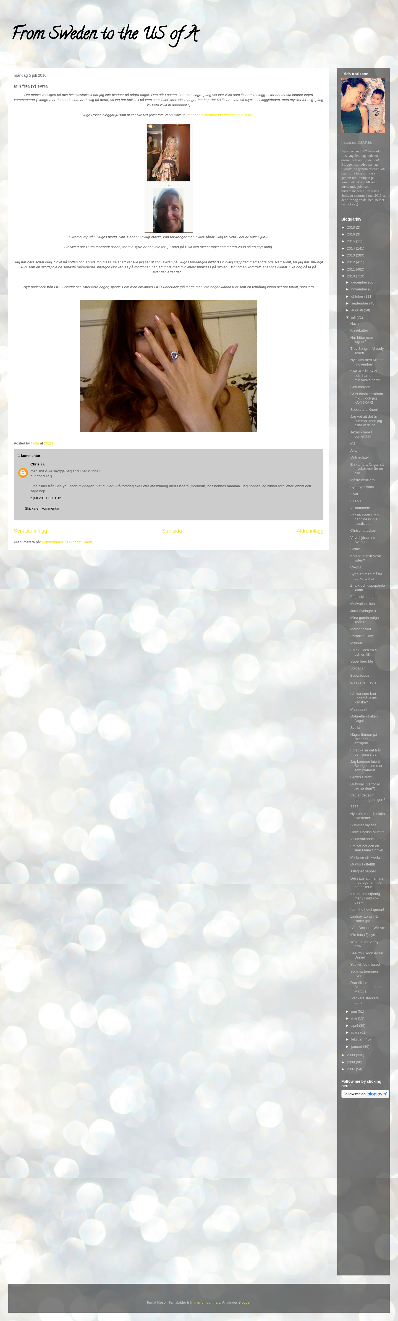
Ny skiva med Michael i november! (367, 362)
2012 (351, 262)
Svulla (355, 728)
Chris (35, 464)
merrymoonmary (207, 1302)
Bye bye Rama (362, 487)
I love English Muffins (367, 832)
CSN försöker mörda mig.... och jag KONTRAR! (366, 398)
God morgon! (360, 387)
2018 (351, 227)
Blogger (244, 1302)
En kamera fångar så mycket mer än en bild (367, 468)
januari (357, 1046)
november (359, 289)
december (359, 282)
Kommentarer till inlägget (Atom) (67, 542)
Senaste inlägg (30, 531)
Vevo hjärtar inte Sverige (363, 540)
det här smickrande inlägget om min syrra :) (221, 115)
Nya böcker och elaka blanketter (367, 816)
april (355, 1025)
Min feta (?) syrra (363, 935)
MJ (352, 443)
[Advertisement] (363, 1187)
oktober (357, 296)
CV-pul (355, 567)
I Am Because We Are (367, 928)
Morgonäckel (360, 629)
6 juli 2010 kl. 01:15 (45, 498)
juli (354, 317)
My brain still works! (365, 857)
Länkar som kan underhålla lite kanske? (363, 698)
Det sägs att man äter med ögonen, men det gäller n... (367, 882)
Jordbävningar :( (363, 611)
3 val (354, 494)
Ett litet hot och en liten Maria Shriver (366, 848)
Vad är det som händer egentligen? (367, 797)
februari (358, 1039)
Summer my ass (363, 825)
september (360, 303)
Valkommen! (360, 508)
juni (354, 1011)
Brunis (355, 549)
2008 (351, 1062)
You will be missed (364, 964)
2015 (351, 241)
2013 (351, 255)
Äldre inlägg (310, 531)
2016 (351, 234)
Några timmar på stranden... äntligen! (363, 738)
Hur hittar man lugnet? (361, 339)
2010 (351, 276)
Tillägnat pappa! (363, 871)
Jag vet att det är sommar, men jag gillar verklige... (366, 420)
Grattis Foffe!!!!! (362, 864)
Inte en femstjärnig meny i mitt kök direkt (365, 898)
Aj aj (353, 450)
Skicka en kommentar (42, 508)
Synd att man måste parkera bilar (366, 576)
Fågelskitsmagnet (364, 597)
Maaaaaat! (358, 709)
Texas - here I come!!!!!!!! (361, 434)
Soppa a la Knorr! (364, 409)
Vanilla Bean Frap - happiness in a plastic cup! (365, 519)
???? (354, 806)
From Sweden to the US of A (104, 36)
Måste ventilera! (363, 480)
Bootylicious (359, 675)
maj (354, 1018)
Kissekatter (359, 330)
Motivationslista (362, 604)
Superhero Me (361, 661)
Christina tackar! (363, 530)
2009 (351, 1055)
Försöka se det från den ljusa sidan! (365, 752)
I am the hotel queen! (367, 909)
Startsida (172, 531)
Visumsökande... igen (367, 839)
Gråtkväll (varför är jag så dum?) (365, 786)
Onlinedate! (359, 457)
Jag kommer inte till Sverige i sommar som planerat (366, 765)
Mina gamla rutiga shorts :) (364, 620)
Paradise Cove (362, 636)
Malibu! (356, 643)
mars (355, 1032)
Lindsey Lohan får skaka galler (364, 918)
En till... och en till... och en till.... (365, 652)
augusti (357, 310)
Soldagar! (358, 668)
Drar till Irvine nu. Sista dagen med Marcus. (365, 987)
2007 (351, 1069)
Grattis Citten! (361, 777)
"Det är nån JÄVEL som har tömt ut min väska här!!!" (365, 375)
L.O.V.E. (356, 501)
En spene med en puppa (364, 684)
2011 (351, 269)
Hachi (354, 323)
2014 (351, 248)
